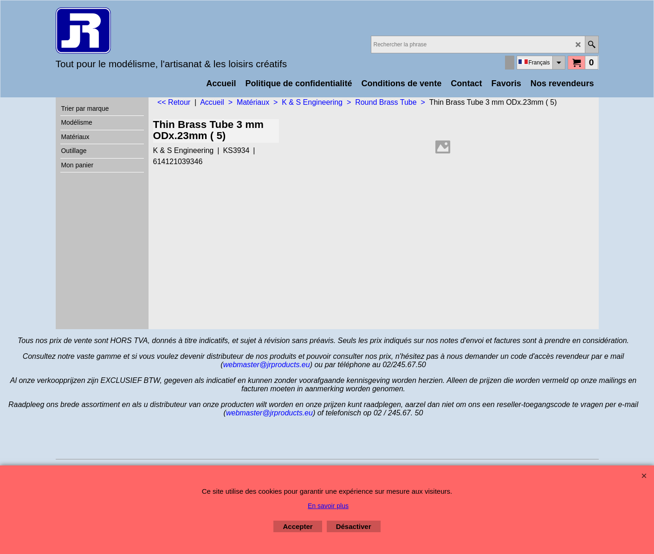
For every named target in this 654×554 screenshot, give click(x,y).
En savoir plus (328, 505)
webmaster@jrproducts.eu (266, 365)
